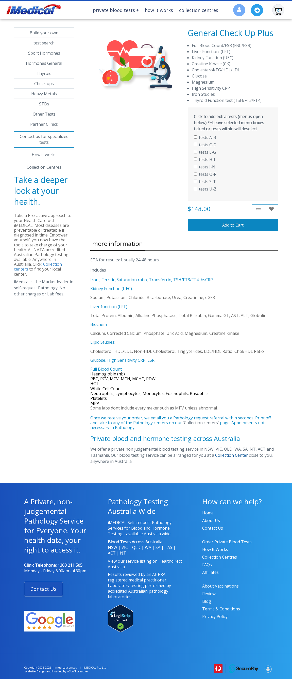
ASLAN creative (77, 671)
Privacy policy (215, 616)
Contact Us (43, 589)
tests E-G (205, 152)
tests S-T (205, 181)
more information (117, 243)
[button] (43, 589)
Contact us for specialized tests (44, 139)
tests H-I (204, 159)
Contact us (212, 528)
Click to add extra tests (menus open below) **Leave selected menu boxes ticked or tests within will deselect (229, 123)
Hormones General (44, 63)
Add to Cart (233, 225)
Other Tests (44, 114)
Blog (206, 601)
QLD (136, 547)
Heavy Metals (44, 94)
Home (208, 513)
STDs (44, 104)
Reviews (209, 593)
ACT (112, 553)
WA (148, 547)
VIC (125, 547)
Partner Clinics (44, 124)
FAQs (207, 564)
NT (123, 553)
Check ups (44, 83)
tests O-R (205, 174)
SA (158, 547)
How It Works (159, 10)
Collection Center (231, 455)
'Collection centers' (201, 422)
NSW (112, 547)
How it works (44, 154)
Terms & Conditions (221, 609)
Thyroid (44, 73)
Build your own (44, 33)
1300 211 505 (70, 565)
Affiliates (210, 572)
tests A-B (205, 137)
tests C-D (205, 145)
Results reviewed (124, 574)
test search (44, 43)
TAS (168, 547)
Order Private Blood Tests (227, 542)
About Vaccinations (220, 586)
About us (211, 520)
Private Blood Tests (116, 10)
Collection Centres (198, 10)
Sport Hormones (44, 53)
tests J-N (204, 167)
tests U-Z (205, 189)
